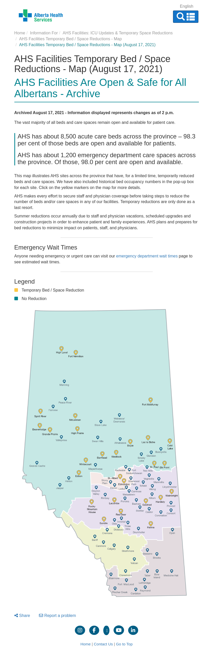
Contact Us (103, 644)
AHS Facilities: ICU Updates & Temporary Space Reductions (118, 33)
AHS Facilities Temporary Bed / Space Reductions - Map (70, 39)
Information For (44, 33)
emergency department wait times (147, 256)
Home (19, 33)
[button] (185, 17)
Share (22, 615)
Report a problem (57, 615)
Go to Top (124, 644)
